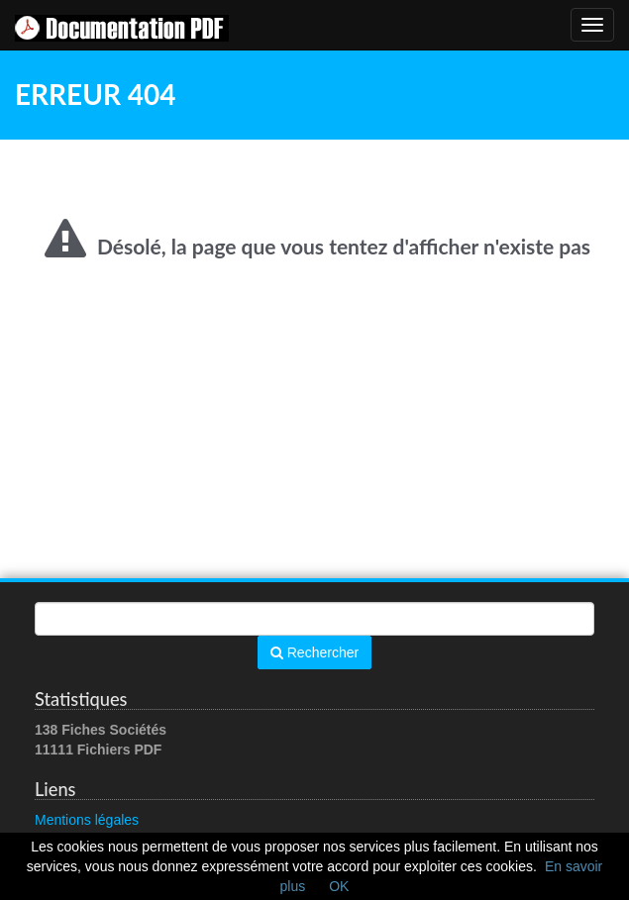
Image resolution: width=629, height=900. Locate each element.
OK (339, 886)
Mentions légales (87, 820)
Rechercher (314, 652)
